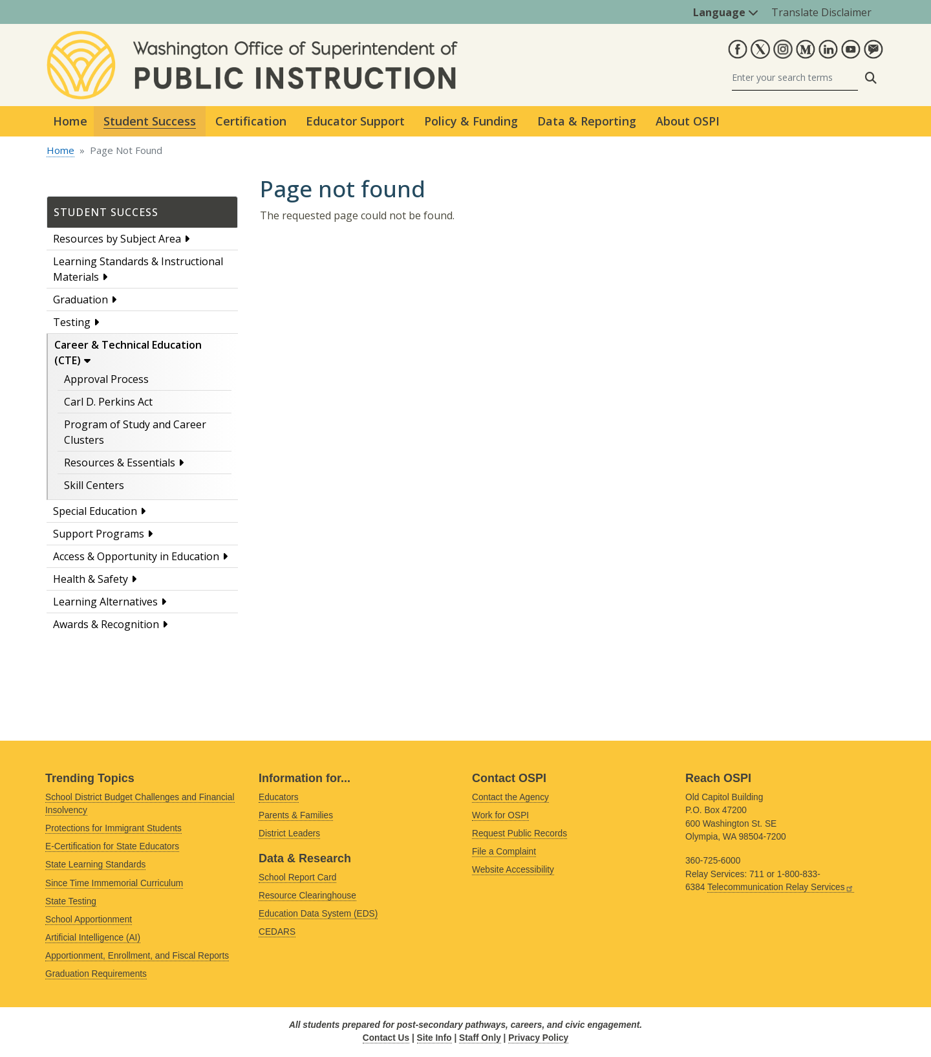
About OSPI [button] (688, 121)
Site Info (434, 1038)
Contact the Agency (510, 797)
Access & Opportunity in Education (136, 556)
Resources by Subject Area (117, 239)
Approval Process (106, 379)
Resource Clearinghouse (307, 895)
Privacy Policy (538, 1038)
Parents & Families (296, 815)
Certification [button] (250, 121)
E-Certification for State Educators (112, 846)
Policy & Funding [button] (471, 121)
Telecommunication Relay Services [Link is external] (780, 887)
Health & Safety (90, 579)
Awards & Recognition (106, 624)
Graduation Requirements (96, 974)
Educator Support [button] (355, 121)
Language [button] (725, 12)
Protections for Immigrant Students (113, 828)
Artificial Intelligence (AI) (92, 938)
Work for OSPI (500, 815)
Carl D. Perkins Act (108, 402)
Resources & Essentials (119, 462)
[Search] (795, 78)
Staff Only (480, 1038)
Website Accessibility (513, 870)
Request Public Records (519, 833)
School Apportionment (88, 919)
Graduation (80, 299)
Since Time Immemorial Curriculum (114, 883)
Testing (72, 322)
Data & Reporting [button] (586, 121)
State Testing (70, 901)
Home (70, 121)
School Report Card (297, 877)
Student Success (106, 212)
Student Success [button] (149, 121)
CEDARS (277, 932)
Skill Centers (94, 485)
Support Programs (98, 534)
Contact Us (386, 1038)
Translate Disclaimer (821, 12)
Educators (279, 797)
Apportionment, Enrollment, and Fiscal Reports (137, 956)
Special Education (95, 511)
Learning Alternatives (105, 601)
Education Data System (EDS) (318, 914)
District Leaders (289, 833)
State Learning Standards (95, 864)
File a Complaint (504, 851)
